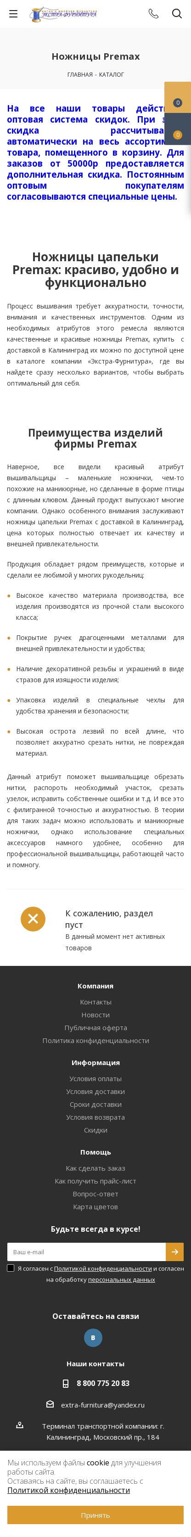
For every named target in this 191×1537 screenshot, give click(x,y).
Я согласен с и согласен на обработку (101, 1274)
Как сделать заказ (95, 1167)
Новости (95, 1014)
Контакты (96, 1001)
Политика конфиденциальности (95, 1040)
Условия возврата (95, 1117)
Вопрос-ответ (95, 1193)
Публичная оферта (95, 1027)
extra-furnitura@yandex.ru (103, 1404)
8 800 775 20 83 (103, 1383)
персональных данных (121, 1279)
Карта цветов (95, 1206)
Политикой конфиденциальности (103, 1268)
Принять (95, 1515)
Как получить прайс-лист (95, 1180)
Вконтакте (93, 1338)
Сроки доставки (96, 1104)
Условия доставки (95, 1091)
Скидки (95, 1129)
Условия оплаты (95, 1078)
